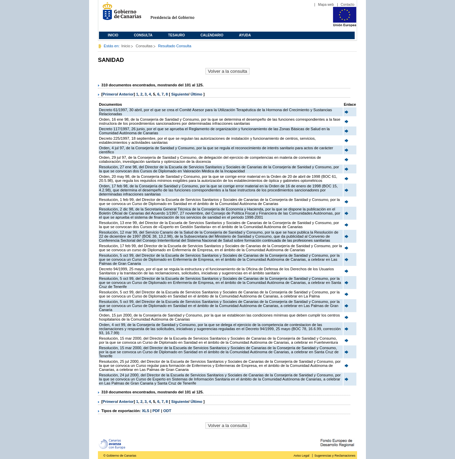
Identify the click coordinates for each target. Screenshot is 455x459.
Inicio (113, 35)
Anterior (126, 94)
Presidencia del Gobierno (179, 14)
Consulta (143, 35)
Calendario (212, 35)
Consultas (144, 46)
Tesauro (176, 35)
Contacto (347, 4)
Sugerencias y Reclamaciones (335, 455)
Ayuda (245, 35)
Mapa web (326, 4)
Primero (110, 94)
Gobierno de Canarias (119, 14)
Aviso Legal (301, 455)
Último (196, 94)
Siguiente (179, 94)
